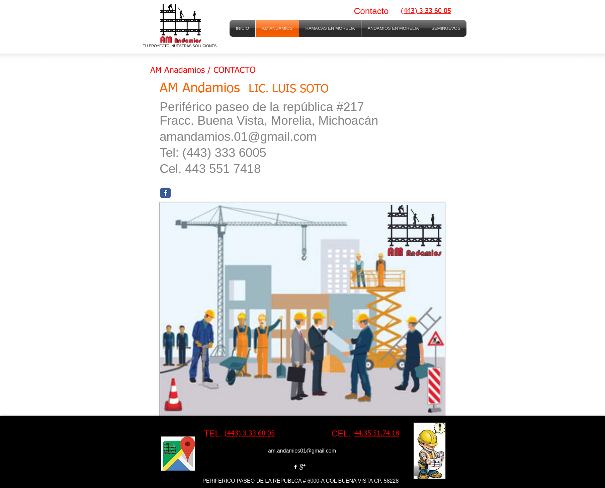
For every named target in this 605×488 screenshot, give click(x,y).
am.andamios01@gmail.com (302, 451)
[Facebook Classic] (165, 193)
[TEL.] (213, 433)
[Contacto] (371, 11)
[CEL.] (341, 433)
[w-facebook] (295, 467)
